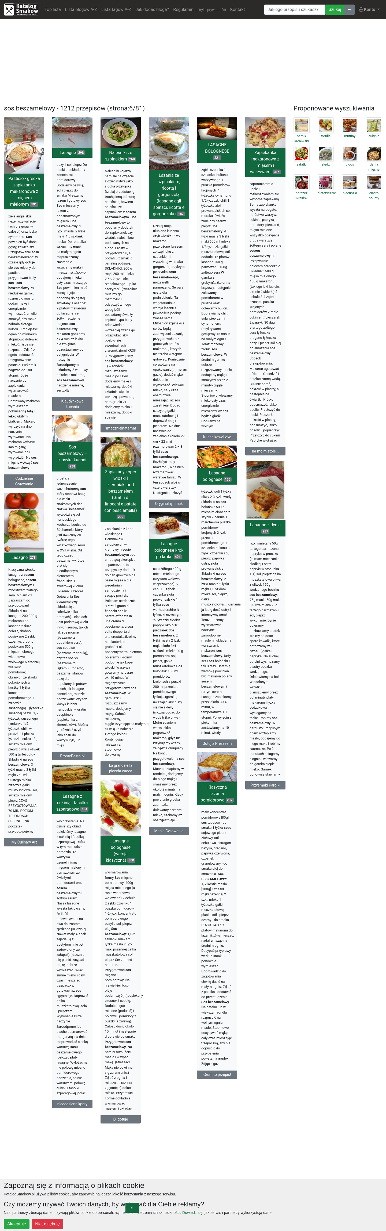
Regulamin (199, 9)
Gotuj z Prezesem (217, 743)
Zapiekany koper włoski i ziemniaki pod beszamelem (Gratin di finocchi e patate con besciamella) (120, 494)
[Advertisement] (193, 60)
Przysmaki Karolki (265, 785)
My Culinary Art (24, 842)
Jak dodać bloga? (152, 9)
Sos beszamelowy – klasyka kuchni (72, 456)
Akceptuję (16, 1224)
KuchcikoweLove (217, 437)
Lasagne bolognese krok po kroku (169, 550)
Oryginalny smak (169, 503)
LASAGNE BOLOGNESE (217, 151)
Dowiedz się (192, 1212)
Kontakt (237, 9)
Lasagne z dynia (265, 528)
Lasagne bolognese (217, 476)
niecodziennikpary (72, 1104)
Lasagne (72, 152)
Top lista (52, 9)
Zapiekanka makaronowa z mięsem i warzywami (265, 162)
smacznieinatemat (120, 428)
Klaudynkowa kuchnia (72, 404)
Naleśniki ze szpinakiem (120, 156)
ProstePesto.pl (72, 756)
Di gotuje (120, 1119)
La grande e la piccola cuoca (120, 768)
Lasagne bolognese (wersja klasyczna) (120, 850)
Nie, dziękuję (47, 1224)
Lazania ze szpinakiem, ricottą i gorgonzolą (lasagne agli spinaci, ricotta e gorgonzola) (169, 194)
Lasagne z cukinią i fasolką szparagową (72, 803)
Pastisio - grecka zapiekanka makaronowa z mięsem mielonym (24, 191)
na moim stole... (265, 451)
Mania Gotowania (169, 831)
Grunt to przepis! (217, 1074)
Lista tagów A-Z (116, 9)
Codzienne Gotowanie (24, 481)
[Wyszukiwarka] (294, 10)
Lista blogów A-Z (81, 9)
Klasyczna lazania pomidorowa (217, 794)
